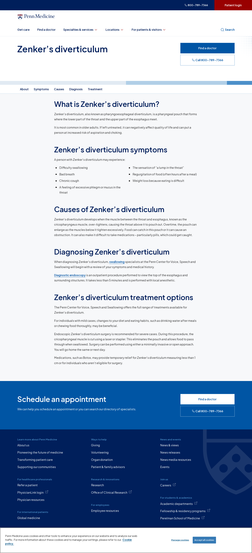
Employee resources (105, 510)
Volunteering (100, 452)
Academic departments (179, 503)
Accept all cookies (204, 540)
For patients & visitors (149, 30)
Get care (23, 29)
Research (97, 485)
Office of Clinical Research (111, 492)
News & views (169, 445)
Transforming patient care (35, 459)
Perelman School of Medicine (182, 518)
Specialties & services (80, 30)
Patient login (233, 5)
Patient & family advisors (108, 467)
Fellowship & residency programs (185, 511)
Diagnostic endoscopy (70, 275)
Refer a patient (27, 485)
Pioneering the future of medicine (40, 452)
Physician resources (30, 500)
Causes (59, 89)
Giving (95, 445)
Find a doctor (46, 29)
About (24, 89)
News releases (170, 452)
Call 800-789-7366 (207, 60)
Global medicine (28, 518)
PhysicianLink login (32, 492)
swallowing (117, 262)
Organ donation (102, 459)
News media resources (175, 459)
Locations (115, 30)
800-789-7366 (196, 5)
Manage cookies (180, 540)
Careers (168, 485)
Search (228, 30)
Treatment (95, 89)
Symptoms (41, 89)
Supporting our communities (36, 467)
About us (23, 445)
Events (164, 467)
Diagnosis (76, 89)
